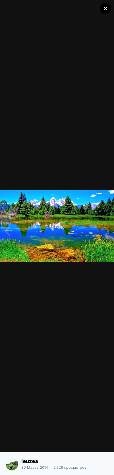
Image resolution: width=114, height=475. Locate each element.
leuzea (29, 461)
